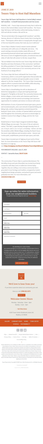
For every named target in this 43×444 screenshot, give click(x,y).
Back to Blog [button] (21, 181)
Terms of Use (16, 337)
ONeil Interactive (24, 367)
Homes (26, 321)
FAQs (5, 334)
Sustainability (25, 324)
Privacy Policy (7, 337)
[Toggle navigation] (40, 3)
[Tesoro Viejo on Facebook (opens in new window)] (18, 330)
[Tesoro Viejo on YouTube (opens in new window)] (25, 330)
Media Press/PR (13, 334)
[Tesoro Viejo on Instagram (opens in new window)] (21, 330)
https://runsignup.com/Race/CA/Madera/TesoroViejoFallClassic (23, 146)
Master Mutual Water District (26, 334)
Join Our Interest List (21, 263)
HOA (36, 334)
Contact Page (32, 196)
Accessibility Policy (21, 339)
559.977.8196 (23, 153)
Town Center (34, 321)
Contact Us (21, 295)
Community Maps (17, 321)
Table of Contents (33, 337)
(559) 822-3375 (25, 291)
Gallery (7, 321)
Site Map (24, 337)
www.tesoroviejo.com (8, 177)
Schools (16, 324)
